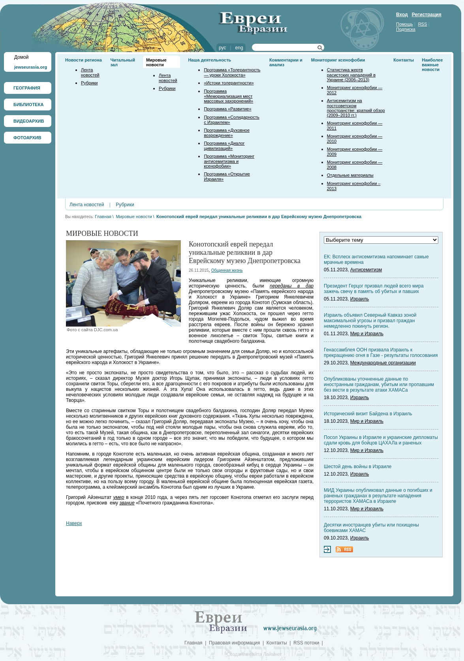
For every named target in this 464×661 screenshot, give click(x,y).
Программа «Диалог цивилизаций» (224, 146)
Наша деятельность (209, 60)
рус (222, 47)
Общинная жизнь (227, 270)
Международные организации (383, 363)
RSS (422, 24)
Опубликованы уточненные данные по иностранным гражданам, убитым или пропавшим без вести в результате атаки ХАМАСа (379, 384)
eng (239, 47)
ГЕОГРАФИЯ (26, 88)
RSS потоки (306, 643)
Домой (21, 57)
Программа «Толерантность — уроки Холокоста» (232, 72)
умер (118, 497)
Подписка (405, 29)
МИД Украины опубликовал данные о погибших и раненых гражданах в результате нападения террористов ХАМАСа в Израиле (378, 495)
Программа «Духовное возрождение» (227, 133)
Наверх (74, 523)
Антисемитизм (366, 270)
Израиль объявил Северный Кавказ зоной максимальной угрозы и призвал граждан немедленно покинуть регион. (370, 320)
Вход (402, 14)
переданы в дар (292, 286)
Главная (103, 216)
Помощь (404, 24)
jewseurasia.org (30, 67)
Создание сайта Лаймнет (254, 654)
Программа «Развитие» (227, 108)
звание (126, 503)
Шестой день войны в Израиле (357, 466)
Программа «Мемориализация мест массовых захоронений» (228, 96)
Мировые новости (156, 62)
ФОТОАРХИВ (27, 137)
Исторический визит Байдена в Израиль (368, 413)
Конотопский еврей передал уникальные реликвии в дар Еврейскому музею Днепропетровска (258, 216)
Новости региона (83, 60)
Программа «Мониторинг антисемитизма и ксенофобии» (229, 161)
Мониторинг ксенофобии (338, 60)
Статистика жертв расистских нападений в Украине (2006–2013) (351, 74)
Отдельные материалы (350, 175)
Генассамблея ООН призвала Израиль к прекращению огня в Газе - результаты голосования (381, 352)
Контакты (403, 60)
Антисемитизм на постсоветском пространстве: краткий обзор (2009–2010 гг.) (356, 108)
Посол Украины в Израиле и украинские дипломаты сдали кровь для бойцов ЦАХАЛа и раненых (381, 440)
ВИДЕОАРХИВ (28, 121)
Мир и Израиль (366, 333)
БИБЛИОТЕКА (28, 104)
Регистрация (426, 14)
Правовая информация (234, 643)
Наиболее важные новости (432, 65)
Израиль (359, 299)
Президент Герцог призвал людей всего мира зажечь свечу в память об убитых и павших (374, 288)
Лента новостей (90, 72)
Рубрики (89, 82)
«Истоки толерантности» (229, 82)
